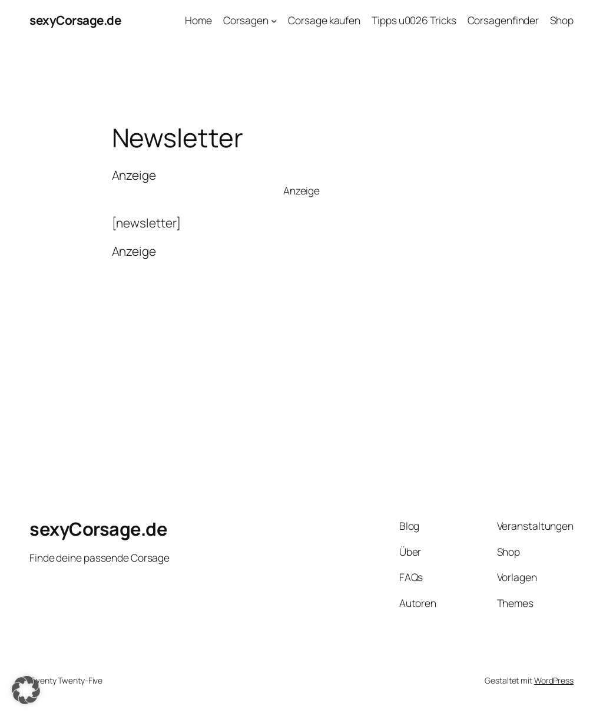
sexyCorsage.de (75, 20)
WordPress (554, 680)
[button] (26, 690)
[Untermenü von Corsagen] (274, 20)
